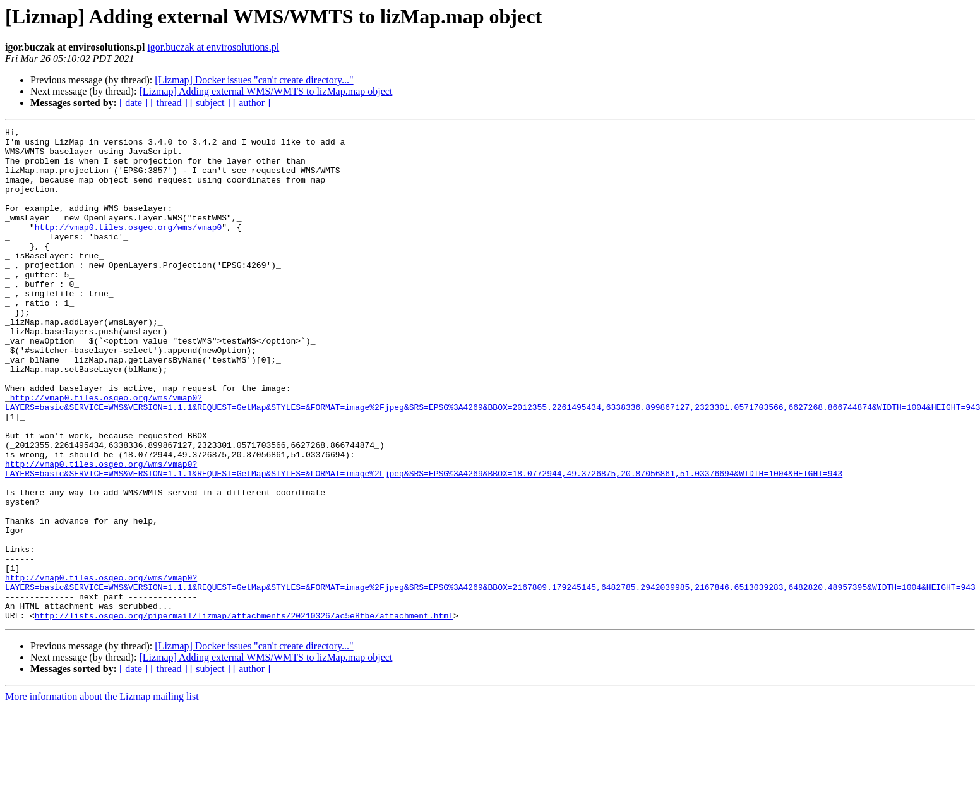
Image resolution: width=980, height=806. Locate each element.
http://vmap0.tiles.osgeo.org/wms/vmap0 (128, 247)
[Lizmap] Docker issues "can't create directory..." (254, 80)
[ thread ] (169, 102)
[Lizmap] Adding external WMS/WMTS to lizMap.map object (265, 91)
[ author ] (252, 102)
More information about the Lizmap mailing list (102, 795)
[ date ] (133, 102)
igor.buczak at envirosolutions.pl (213, 47)
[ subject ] (210, 102)
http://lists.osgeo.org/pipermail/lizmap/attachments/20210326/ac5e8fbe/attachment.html (244, 713)
